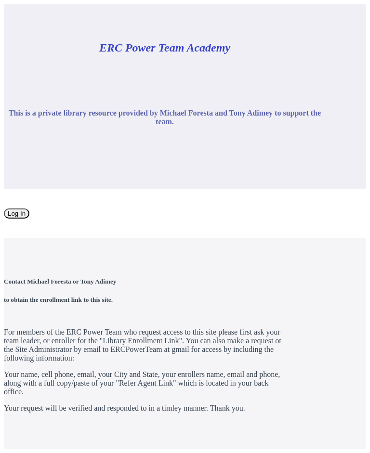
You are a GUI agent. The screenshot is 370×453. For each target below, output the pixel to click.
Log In (17, 213)
